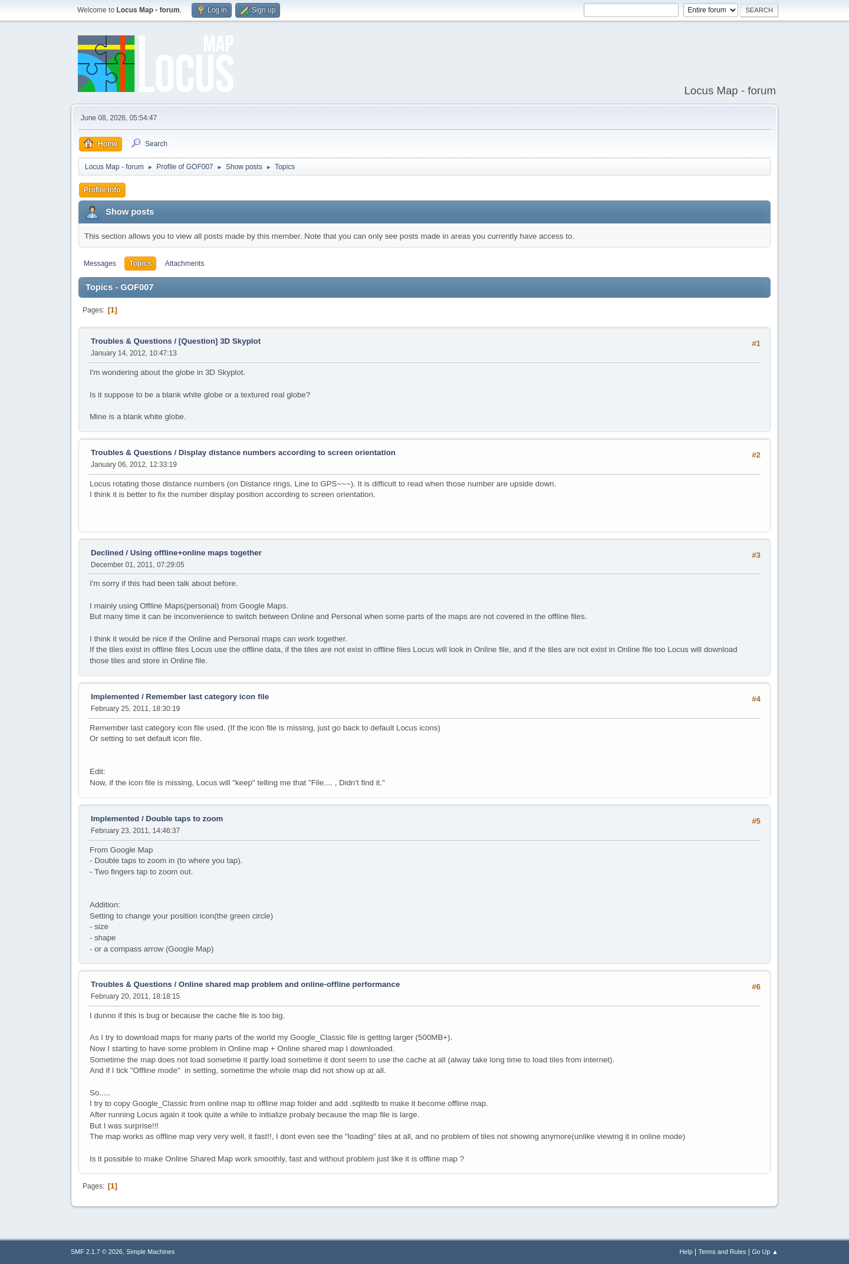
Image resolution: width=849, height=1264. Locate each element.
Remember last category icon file (207, 696)
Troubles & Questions (131, 341)
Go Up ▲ (765, 1251)
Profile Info (102, 190)
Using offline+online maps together (196, 552)
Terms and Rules (722, 1251)
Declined (107, 552)
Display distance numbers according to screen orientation (287, 452)
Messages (100, 263)
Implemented (115, 696)
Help (686, 1251)
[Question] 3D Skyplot (220, 341)
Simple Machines (150, 1251)
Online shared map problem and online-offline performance (289, 984)
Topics (140, 263)
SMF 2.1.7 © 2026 (97, 1251)
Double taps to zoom (184, 818)
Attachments (185, 263)
